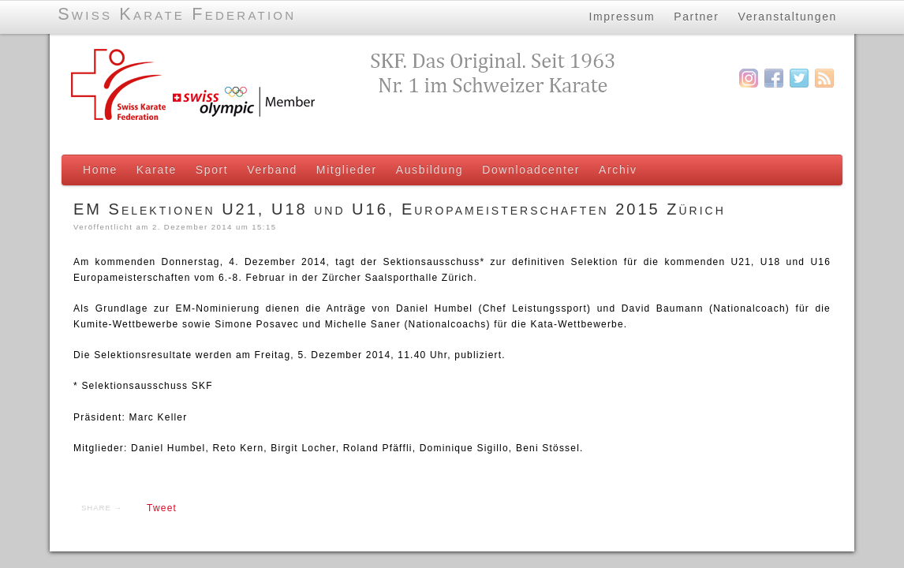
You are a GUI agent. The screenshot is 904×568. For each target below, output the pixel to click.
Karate (156, 169)
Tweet (162, 508)
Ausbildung (429, 169)
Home (100, 169)
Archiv (618, 169)
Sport (212, 169)
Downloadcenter (531, 169)
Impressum (621, 15)
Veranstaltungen (788, 15)
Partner (696, 15)
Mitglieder (346, 169)
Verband (272, 169)
